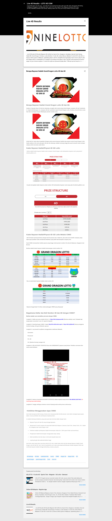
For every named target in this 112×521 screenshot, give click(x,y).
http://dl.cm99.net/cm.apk (55, 324)
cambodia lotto (44, 456)
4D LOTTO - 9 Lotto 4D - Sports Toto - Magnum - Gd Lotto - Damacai (46, 474)
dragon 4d (63, 456)
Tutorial (50, 13)
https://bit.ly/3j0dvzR (68, 324)
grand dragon (30, 459)
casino (52, 456)
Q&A (57, 13)
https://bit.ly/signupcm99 (56, 319)
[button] (85, 21)
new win (54, 459)
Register (42, 13)
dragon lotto (71, 456)
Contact (72, 13)
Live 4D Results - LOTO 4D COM (39, 3)
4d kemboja (30, 456)
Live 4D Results (32, 13)
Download (64, 13)
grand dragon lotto (40, 459)
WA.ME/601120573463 (75, 399)
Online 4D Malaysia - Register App (36, 489)
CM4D (57, 456)
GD (77, 456)
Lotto (48, 459)
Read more (82, 485)
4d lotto (37, 456)
